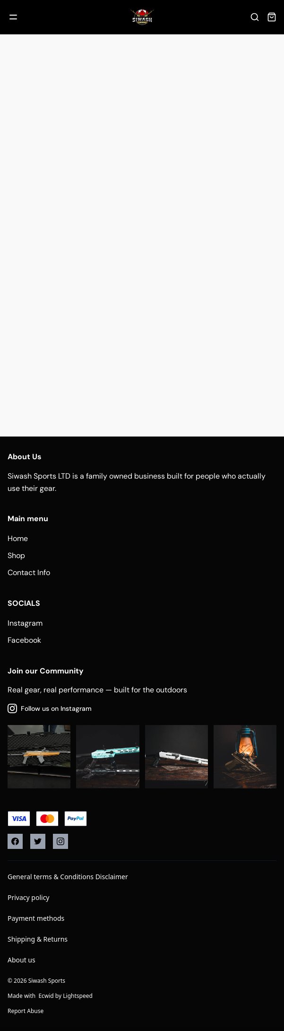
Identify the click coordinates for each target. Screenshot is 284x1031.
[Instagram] (60, 841)
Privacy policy (29, 897)
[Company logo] (142, 17)
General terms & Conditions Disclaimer (68, 876)
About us (21, 959)
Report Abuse (25, 1011)
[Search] (254, 17)
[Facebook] (15, 841)
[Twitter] (37, 841)
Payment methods (36, 918)
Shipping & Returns (38, 939)
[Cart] (271, 17)
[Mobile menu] (13, 17)
